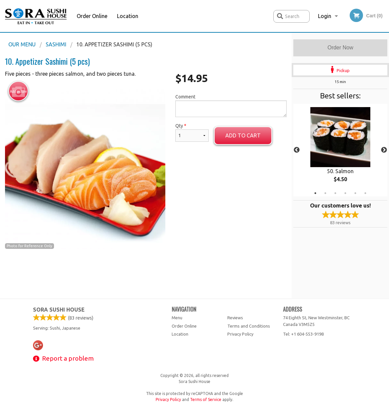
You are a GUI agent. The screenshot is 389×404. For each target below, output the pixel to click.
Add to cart (243, 135)
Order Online (92, 16)
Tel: (303, 334)
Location (127, 16)
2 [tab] (325, 193)
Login (324, 16)
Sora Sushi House (59, 310)
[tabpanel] (340, 150)
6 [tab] (365, 193)
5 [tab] (355, 193)
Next (384, 150)
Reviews (235, 317)
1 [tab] (315, 193)
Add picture (18, 91)
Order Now (340, 47)
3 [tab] (335, 193)
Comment (231, 105)
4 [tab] (345, 193)
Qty (192, 132)
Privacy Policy (240, 334)
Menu (177, 317)
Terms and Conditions (248, 326)
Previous (296, 150)
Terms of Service (205, 399)
